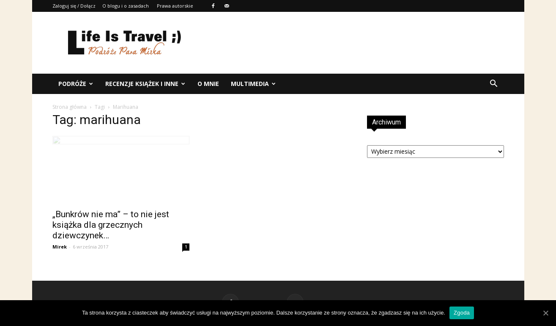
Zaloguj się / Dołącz (74, 6)
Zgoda (462, 312)
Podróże (75, 84)
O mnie (208, 84)
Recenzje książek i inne (145, 84)
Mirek (59, 246)
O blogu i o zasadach (125, 6)
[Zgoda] (545, 313)
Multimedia (253, 84)
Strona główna (69, 107)
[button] (494, 84)
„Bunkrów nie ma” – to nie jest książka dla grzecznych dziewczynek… (110, 224)
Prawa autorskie (175, 6)
